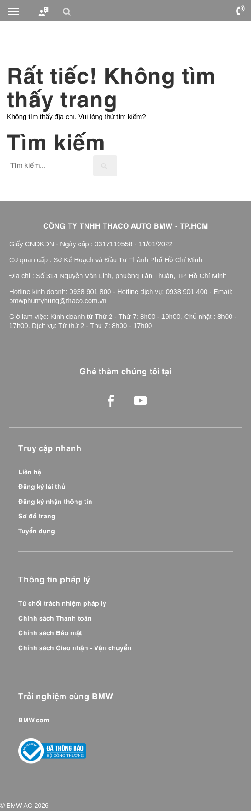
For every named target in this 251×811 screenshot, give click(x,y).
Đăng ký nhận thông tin (55, 500)
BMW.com (34, 719)
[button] (68, 11)
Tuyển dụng (36, 530)
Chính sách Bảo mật (50, 632)
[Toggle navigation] (13, 12)
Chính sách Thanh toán (55, 617)
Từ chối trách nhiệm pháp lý (62, 602)
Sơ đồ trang (36, 515)
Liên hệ (29, 471)
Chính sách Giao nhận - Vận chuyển (74, 647)
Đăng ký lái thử (41, 485)
